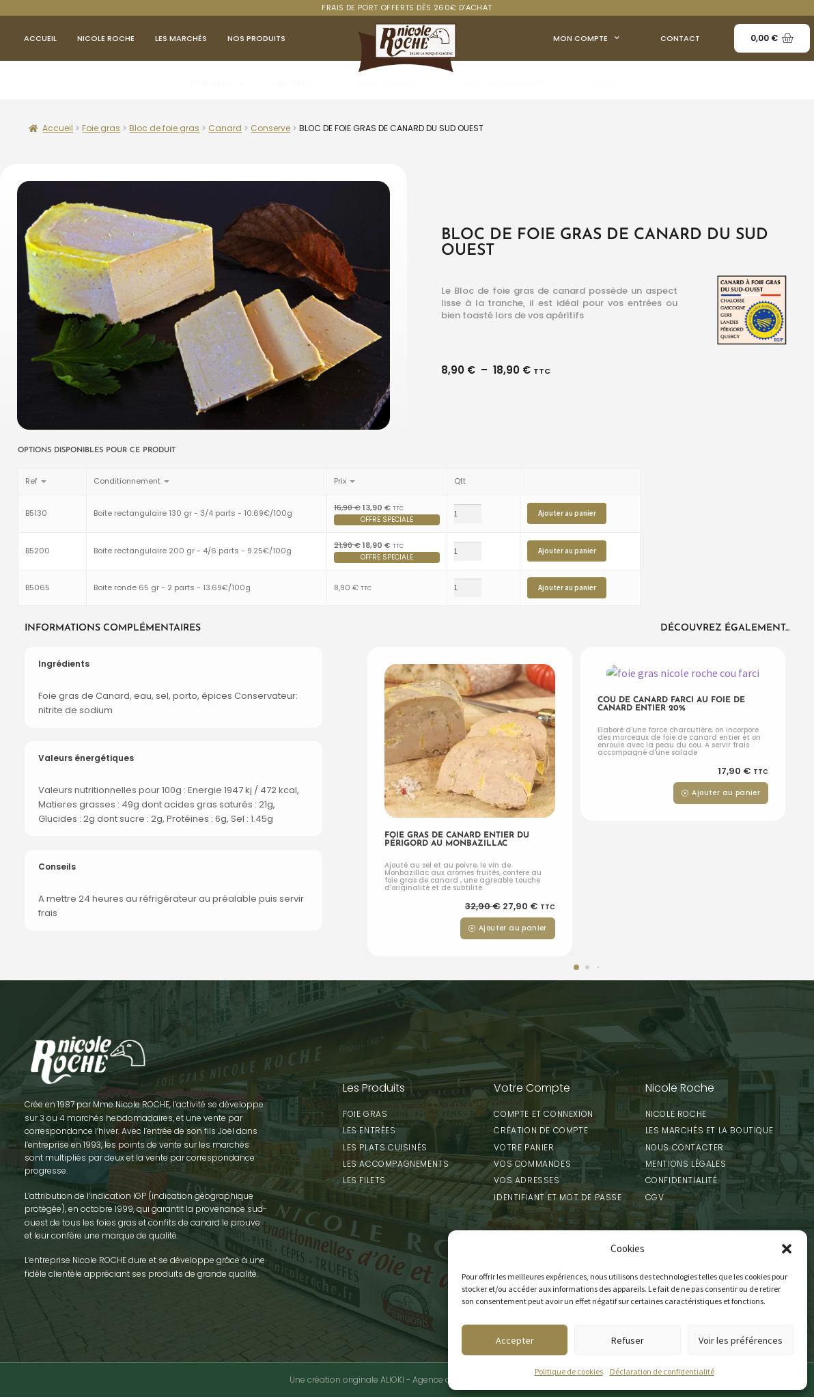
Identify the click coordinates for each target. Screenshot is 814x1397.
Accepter (515, 1340)
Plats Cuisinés (392, 83)
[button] (787, 1249)
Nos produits (256, 38)
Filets (605, 83)
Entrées (299, 83)
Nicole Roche (106, 38)
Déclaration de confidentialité (662, 1371)
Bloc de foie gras (164, 128)
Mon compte (586, 38)
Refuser (627, 1340)
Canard (225, 128)
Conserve (270, 128)
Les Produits (374, 1088)
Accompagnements (510, 83)
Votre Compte (532, 1088)
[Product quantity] (467, 513)
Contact (680, 38)
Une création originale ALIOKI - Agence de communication (407, 1379)
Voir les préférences (741, 1340)
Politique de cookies (569, 1371)
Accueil (40, 38)
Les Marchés (181, 38)
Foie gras (217, 83)
